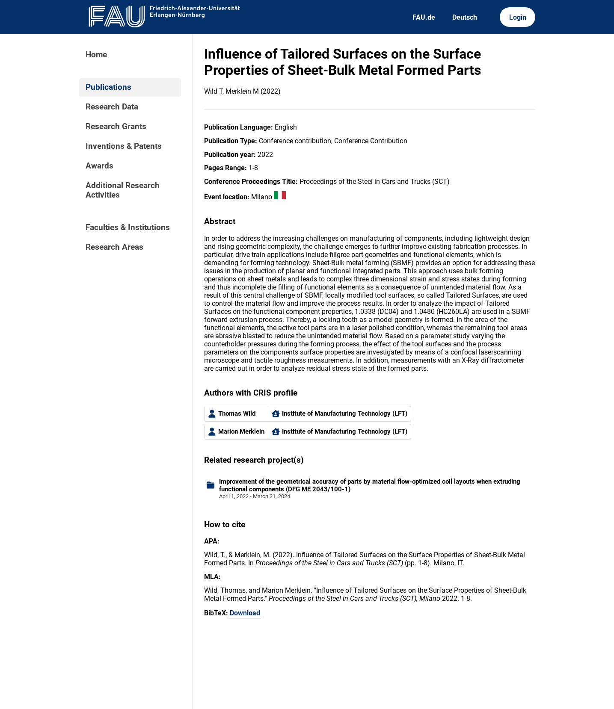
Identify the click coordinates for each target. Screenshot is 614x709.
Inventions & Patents (124, 146)
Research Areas (114, 247)
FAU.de (423, 17)
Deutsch (464, 17)
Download (245, 613)
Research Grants (116, 126)
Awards (99, 166)
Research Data (112, 107)
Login (517, 17)
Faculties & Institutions (128, 227)
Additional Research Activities (123, 190)
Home (96, 54)
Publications (108, 87)
